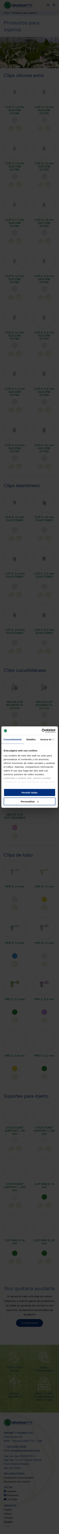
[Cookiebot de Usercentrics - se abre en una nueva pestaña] (42, 731)
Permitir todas (29, 792)
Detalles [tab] (31, 739)
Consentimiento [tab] (13, 739)
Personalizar (30, 801)
